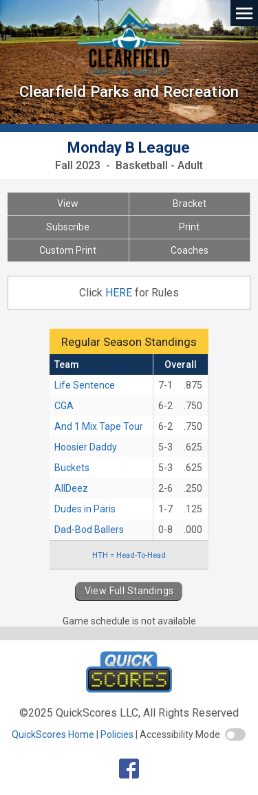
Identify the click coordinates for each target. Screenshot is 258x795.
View (67, 203)
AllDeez (71, 488)
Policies (116, 734)
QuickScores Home (53, 734)
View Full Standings (129, 590)
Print (189, 226)
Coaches (189, 250)
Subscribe (67, 226)
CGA (64, 405)
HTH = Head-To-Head (129, 555)
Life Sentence (84, 385)
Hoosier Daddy (85, 447)
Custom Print (67, 250)
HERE (120, 292)
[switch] (235, 734)
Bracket (189, 203)
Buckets (71, 467)
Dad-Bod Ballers (89, 529)
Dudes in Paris (85, 508)
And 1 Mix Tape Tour (98, 426)
